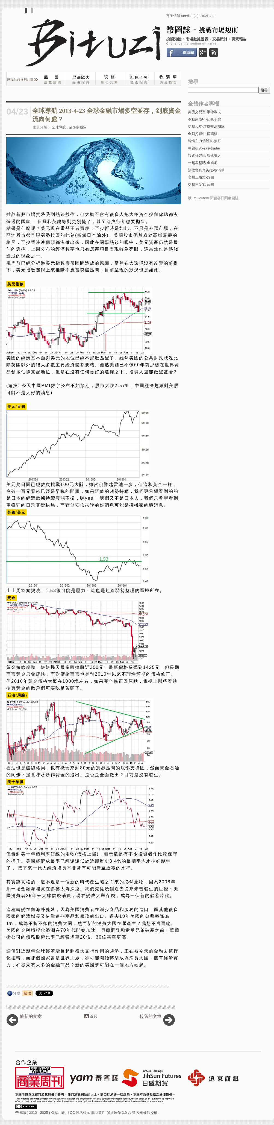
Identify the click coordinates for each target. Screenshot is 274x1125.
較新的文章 (31, 1016)
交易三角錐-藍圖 (201, 177)
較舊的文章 (150, 1016)
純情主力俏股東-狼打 (204, 141)
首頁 (93, 1016)
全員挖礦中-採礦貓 (202, 134)
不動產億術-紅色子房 (204, 119)
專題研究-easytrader (204, 148)
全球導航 (59, 127)
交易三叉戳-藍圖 (201, 185)
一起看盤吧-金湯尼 (202, 163)
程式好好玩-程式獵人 (204, 156)
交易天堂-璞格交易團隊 (206, 126)
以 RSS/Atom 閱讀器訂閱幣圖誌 (213, 198)
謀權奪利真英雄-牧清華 (206, 170)
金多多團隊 (78, 127)
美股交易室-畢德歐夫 (204, 112)
